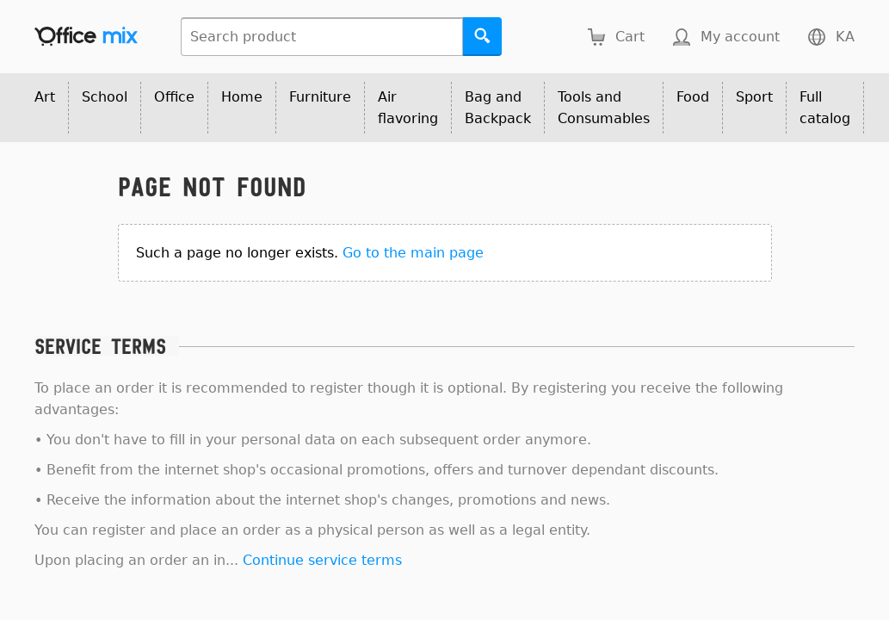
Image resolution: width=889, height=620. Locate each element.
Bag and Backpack (498, 108)
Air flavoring (408, 108)
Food (692, 97)
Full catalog (824, 108)
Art (44, 97)
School (104, 97)
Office (174, 97)
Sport (754, 97)
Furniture (320, 97)
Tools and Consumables (604, 108)
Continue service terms (322, 560)
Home (241, 97)
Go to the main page (413, 253)
